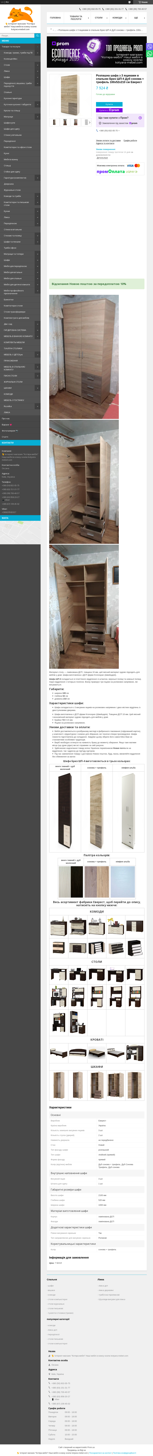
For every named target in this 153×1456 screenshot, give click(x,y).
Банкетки (8, 299)
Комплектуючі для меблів (16, 317)
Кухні (6, 153)
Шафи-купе (9, 122)
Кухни (7, 211)
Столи (7, 64)
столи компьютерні (57, 1299)
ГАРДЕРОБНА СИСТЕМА (15, 330)
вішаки (51, 1290)
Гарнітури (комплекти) (15, 177)
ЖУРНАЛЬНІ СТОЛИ (13, 381)
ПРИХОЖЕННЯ (11, 360)
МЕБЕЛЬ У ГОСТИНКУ (14, 400)
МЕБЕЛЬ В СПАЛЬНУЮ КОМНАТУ (14, 368)
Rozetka (8, 406)
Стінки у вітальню (13, 135)
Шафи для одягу (12, 128)
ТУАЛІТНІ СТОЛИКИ (13, 348)
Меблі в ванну (11, 159)
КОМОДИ (8, 394)
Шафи (7, 77)
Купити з (109, 110)
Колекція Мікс (10, 58)
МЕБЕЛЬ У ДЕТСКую (13, 354)
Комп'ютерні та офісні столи (18, 147)
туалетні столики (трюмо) (60, 1312)
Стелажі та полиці (13, 235)
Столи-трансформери (14, 311)
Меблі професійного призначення (14, 292)
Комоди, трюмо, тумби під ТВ (18, 52)
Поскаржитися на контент (100, 1453)
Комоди (117, 17)
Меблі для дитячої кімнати (17, 284)
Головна (55, 17)
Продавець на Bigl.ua (76, 1450)
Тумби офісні (10, 247)
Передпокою (10, 223)
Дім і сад (8, 324)
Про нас (6, 418)
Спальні (8, 92)
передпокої (53, 1334)
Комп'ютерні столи (13, 305)
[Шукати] (37, 35)
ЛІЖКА (7, 412)
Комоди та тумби (12, 196)
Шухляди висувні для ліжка (112, 1299)
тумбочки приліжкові (109, 1294)
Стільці (7, 165)
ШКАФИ (8, 387)
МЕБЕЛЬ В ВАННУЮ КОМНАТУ (18, 336)
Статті (5, 436)
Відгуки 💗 (7, 424)
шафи (51, 1285)
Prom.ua (91, 1447)
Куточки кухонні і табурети (17, 104)
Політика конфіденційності (124, 1453)
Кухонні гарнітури (13, 98)
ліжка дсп (103, 1285)
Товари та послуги (11, 46)
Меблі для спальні (13, 278)
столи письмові (55, 1308)
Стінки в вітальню (13, 229)
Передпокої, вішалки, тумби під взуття (18, 84)
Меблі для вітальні (13, 272)
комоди (51, 1294)
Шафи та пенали (12, 241)
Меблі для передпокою (15, 266)
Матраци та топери (14, 253)
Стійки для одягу (12, 171)
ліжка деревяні (106, 1290)
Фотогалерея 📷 (10, 430)
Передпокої (10, 141)
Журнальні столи (12, 190)
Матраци (8, 116)
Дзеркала (9, 183)
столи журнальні (56, 1303)
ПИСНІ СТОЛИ (10, 375)
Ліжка (7, 71)
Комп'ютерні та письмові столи (16, 203)
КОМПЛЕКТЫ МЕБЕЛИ (14, 342)
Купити (109, 104)
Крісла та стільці (12, 110)
